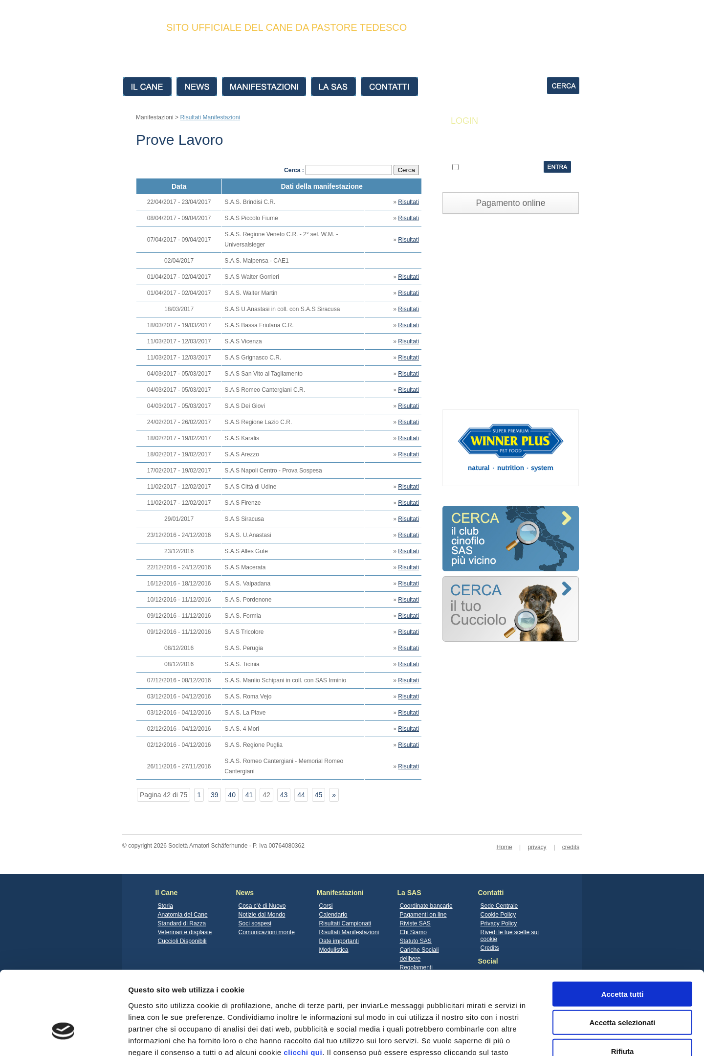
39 (215, 795)
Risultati (408, 202)
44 (301, 795)
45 (319, 795)
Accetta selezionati (622, 956)
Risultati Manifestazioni (210, 117)
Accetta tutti (622, 927)
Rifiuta (622, 984)
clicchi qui (303, 985)
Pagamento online (511, 203)
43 (284, 795)
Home (504, 847)
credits (570, 847)
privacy (537, 847)
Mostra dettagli (514, 1037)
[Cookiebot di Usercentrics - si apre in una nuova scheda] (63, 1037)
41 (249, 795)
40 (232, 795)
